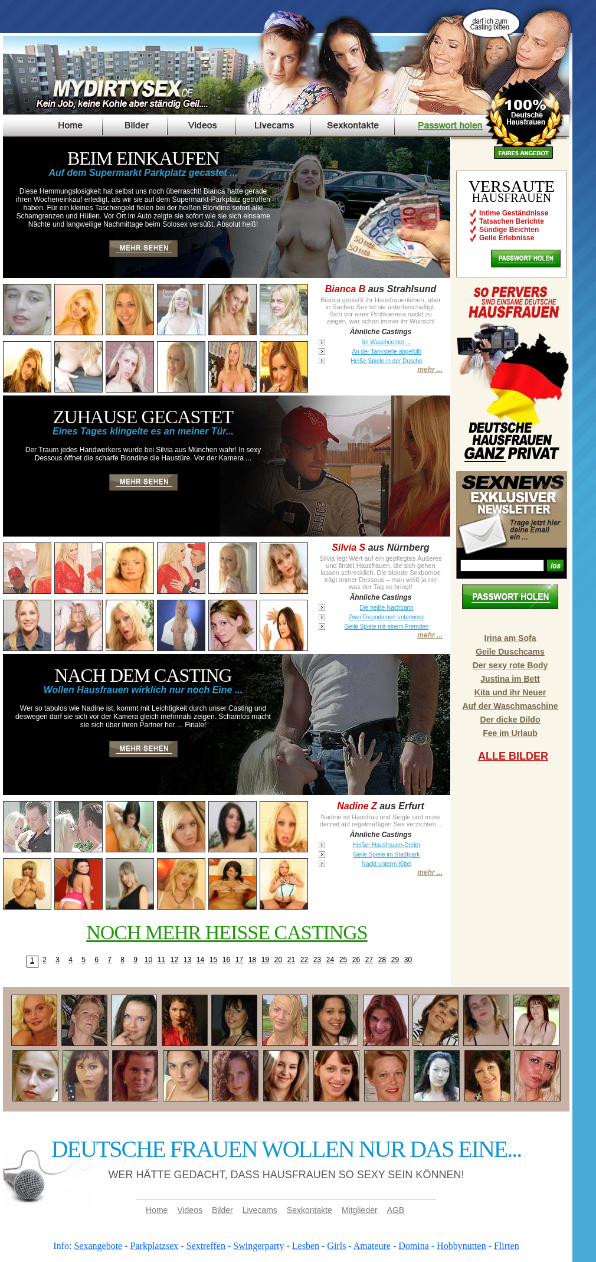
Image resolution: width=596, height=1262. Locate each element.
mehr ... (430, 369)
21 (291, 960)
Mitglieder (360, 1210)
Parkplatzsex (154, 1246)
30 (408, 960)
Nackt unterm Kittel (386, 864)
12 (174, 960)
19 (265, 960)
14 (200, 960)
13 (187, 960)
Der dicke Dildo (510, 719)
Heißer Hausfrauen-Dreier (386, 845)
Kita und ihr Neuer (510, 692)
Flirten (506, 1246)
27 (369, 960)
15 (213, 960)
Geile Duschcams (510, 651)
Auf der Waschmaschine (510, 706)
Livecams (260, 1210)
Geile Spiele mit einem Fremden (387, 626)
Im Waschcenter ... (386, 342)
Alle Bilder (513, 756)
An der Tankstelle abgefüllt (386, 351)
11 (161, 960)
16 (226, 960)
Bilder (222, 1210)
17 (239, 960)
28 (382, 960)
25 (343, 960)
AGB (396, 1210)
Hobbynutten (461, 1246)
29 (395, 960)
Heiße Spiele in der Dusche (387, 361)
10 (148, 960)
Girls (336, 1246)
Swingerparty (258, 1246)
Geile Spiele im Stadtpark (386, 854)
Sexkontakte (309, 1210)
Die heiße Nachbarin (386, 607)
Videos (189, 1210)
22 (304, 960)
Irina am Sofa (510, 638)
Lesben (305, 1246)
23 (317, 960)
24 (330, 960)
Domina (413, 1246)
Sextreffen (205, 1246)
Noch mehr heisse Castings (227, 932)
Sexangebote (98, 1246)
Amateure (372, 1246)
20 (278, 960)
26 (356, 960)
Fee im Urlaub (510, 733)
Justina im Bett (509, 679)
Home (157, 1210)
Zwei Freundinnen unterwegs (387, 617)
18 (252, 960)
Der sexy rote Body (510, 665)
